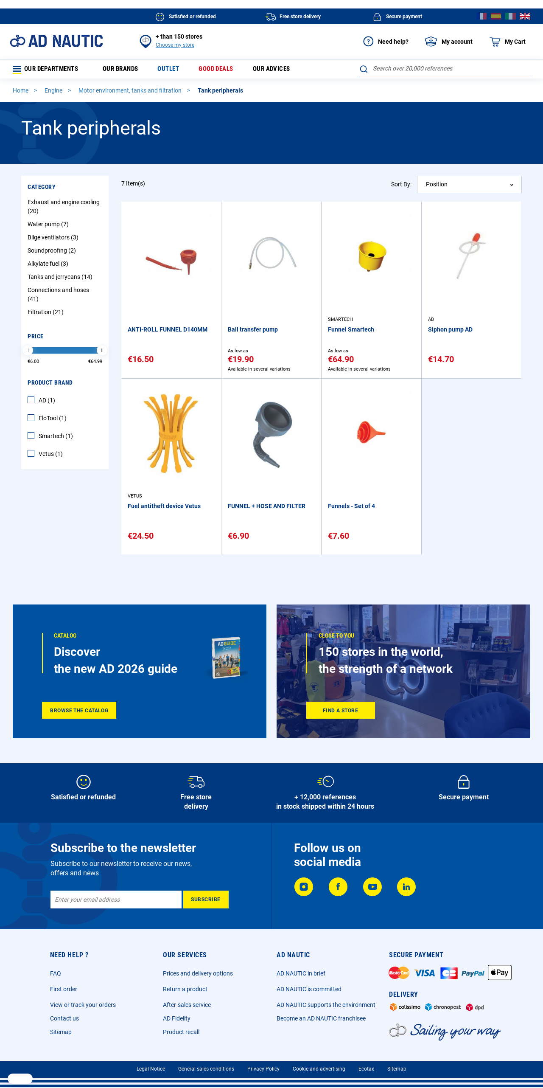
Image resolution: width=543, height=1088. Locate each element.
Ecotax (366, 1069)
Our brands (126, 70)
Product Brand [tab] (50, 385)
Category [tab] (42, 189)
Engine (54, 93)
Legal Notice (151, 1069)
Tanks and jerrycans (61, 279)
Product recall (181, 1032)
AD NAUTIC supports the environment (326, 1004)
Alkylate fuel (49, 266)
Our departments (49, 70)
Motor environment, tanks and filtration (130, 93)
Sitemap (61, 1032)
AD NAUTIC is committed (309, 989)
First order (63, 989)
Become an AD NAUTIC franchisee (321, 1018)
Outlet (176, 70)
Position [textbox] (437, 186)
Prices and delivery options (198, 973)
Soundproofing (53, 253)
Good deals (225, 70)
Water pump (49, 226)
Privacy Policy (263, 1069)
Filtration (47, 314)
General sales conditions (206, 1069)
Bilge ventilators (54, 239)
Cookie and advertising (319, 1069)
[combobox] (444, 68)
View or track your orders (83, 1004)
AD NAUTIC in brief (301, 973)
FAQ (55, 973)
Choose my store (175, 45)
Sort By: (401, 186)
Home (21, 93)
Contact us (64, 1018)
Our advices (283, 70)
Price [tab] (36, 338)
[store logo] (56, 40)
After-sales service (187, 1004)
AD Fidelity (176, 1018)
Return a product (185, 989)
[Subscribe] (206, 899)
